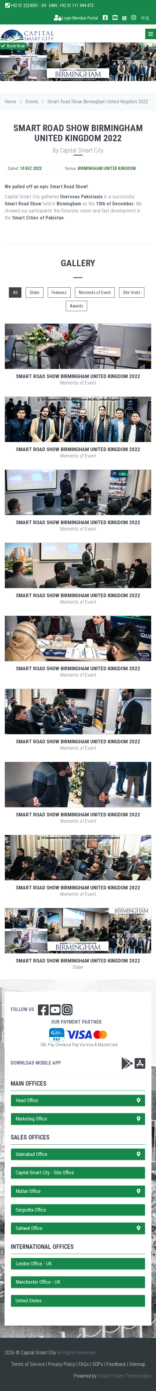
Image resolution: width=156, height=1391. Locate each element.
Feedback (116, 1364)
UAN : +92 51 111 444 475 (71, 5)
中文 (145, 18)
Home (10, 102)
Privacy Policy (61, 1364)
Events (31, 102)
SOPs (97, 1364)
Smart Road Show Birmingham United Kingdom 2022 (78, 376)
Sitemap (137, 1364)
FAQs (84, 1364)
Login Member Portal (76, 18)
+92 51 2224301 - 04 (26, 5)
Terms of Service (28, 1364)
